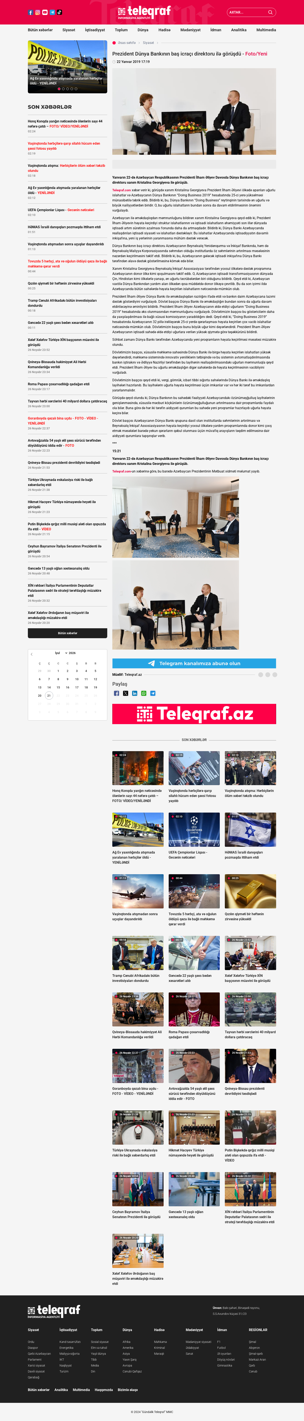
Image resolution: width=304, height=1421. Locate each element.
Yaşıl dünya (98, 1353)
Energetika (66, 1347)
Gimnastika (224, 1365)
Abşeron (254, 1347)
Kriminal (159, 1347)
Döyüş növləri (226, 1359)
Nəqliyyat (66, 1365)
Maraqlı (159, 1353)
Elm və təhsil (99, 1347)
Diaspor (33, 1347)
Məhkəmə (160, 1342)
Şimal (252, 1342)
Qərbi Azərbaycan (39, 1353)
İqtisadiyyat (95, 30)
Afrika (126, 1342)
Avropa (127, 1365)
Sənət (189, 1353)
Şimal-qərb (256, 1353)
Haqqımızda (104, 1390)
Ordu (31, 1342)
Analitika (239, 30)
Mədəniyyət (190, 30)
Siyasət (68, 30)
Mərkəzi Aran (257, 1359)
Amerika (128, 1347)
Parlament (35, 1359)
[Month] (60, 653)
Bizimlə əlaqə (128, 1390)
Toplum (121, 30)
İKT (62, 1359)
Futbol (221, 1347)
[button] (59, 89)
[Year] (75, 653)
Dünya (143, 30)
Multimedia (266, 30)
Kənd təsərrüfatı (70, 1342)
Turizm (64, 1371)
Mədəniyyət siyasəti (198, 1342)
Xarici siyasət (36, 1365)
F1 (219, 1342)
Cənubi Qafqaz (132, 1371)
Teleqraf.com (121, 190)
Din (93, 1371)
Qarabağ (33, 1377)
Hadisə (165, 30)
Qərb (252, 1365)
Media (95, 1365)
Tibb (94, 1359)
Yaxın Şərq (129, 1359)
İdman (215, 30)
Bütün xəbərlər (40, 30)
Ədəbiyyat (192, 1347)
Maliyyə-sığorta (70, 1353)
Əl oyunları (224, 1353)
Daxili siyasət (36, 1371)
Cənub (253, 1371)
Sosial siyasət (100, 1342)
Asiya (126, 1353)
